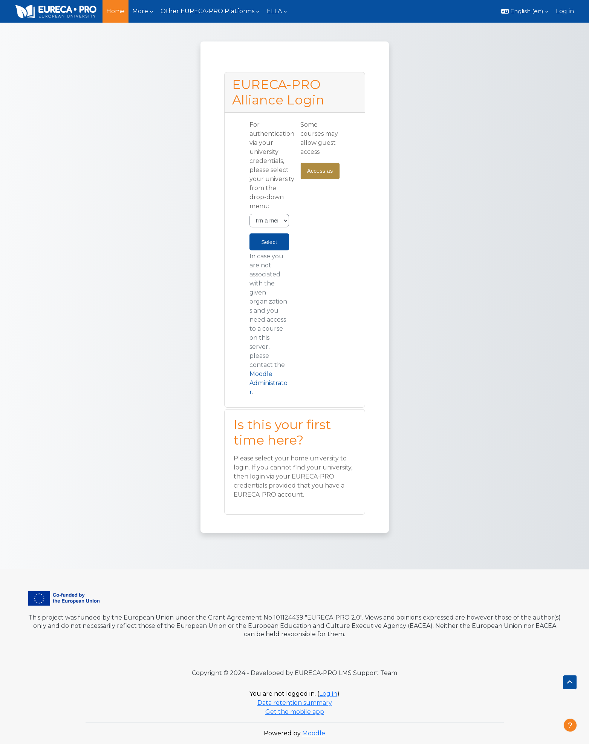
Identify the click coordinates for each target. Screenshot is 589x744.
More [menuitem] (140, 11)
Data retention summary (294, 702)
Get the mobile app (294, 711)
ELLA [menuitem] (274, 11)
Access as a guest (320, 173)
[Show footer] (570, 725)
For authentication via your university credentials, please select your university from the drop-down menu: (271, 165)
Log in (565, 11)
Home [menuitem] (115, 11)
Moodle (313, 733)
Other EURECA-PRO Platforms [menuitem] (207, 11)
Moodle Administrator (268, 383)
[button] (525, 11)
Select (269, 242)
